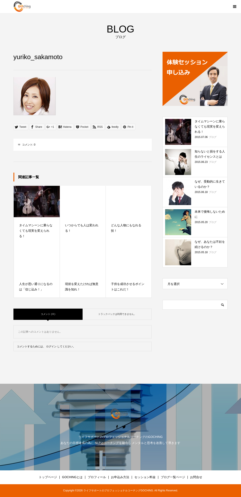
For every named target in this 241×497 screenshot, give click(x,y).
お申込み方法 (120, 477)
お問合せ (196, 477)
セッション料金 (145, 477)
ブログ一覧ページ (173, 477)
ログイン (51, 346)
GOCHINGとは (72, 477)
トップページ (48, 477)
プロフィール (97, 477)
